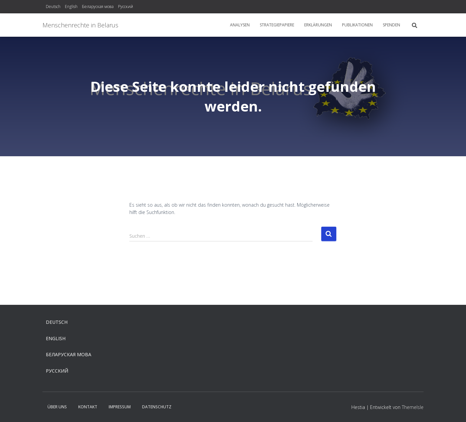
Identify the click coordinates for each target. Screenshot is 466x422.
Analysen (240, 25)
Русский (125, 6)
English (71, 6)
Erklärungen (318, 25)
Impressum (120, 407)
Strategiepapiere (277, 25)
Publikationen (357, 25)
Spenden (391, 25)
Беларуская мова (98, 6)
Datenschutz (156, 407)
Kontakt (87, 407)
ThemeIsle (413, 407)
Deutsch (53, 6)
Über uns (57, 407)
